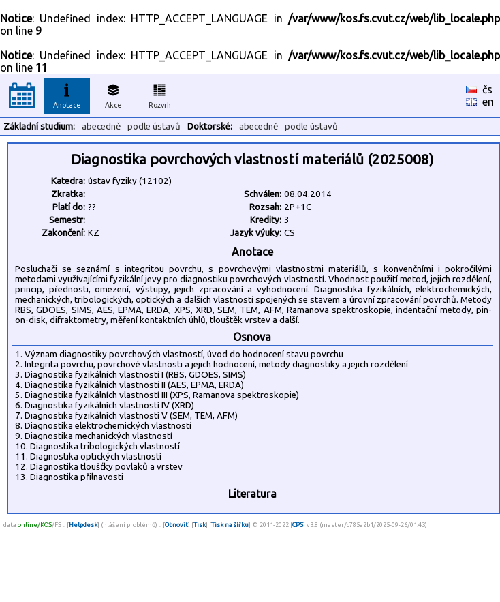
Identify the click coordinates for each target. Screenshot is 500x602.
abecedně (101, 126)
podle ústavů (154, 126)
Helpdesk (83, 524)
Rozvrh (160, 94)
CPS (297, 524)
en (488, 101)
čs (487, 89)
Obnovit (176, 524)
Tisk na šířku (230, 524)
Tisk (199, 524)
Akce (113, 94)
